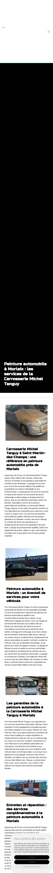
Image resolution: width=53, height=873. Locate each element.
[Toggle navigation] (49, 31)
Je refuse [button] (32, 862)
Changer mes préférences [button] (32, 867)
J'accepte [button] (32, 857)
